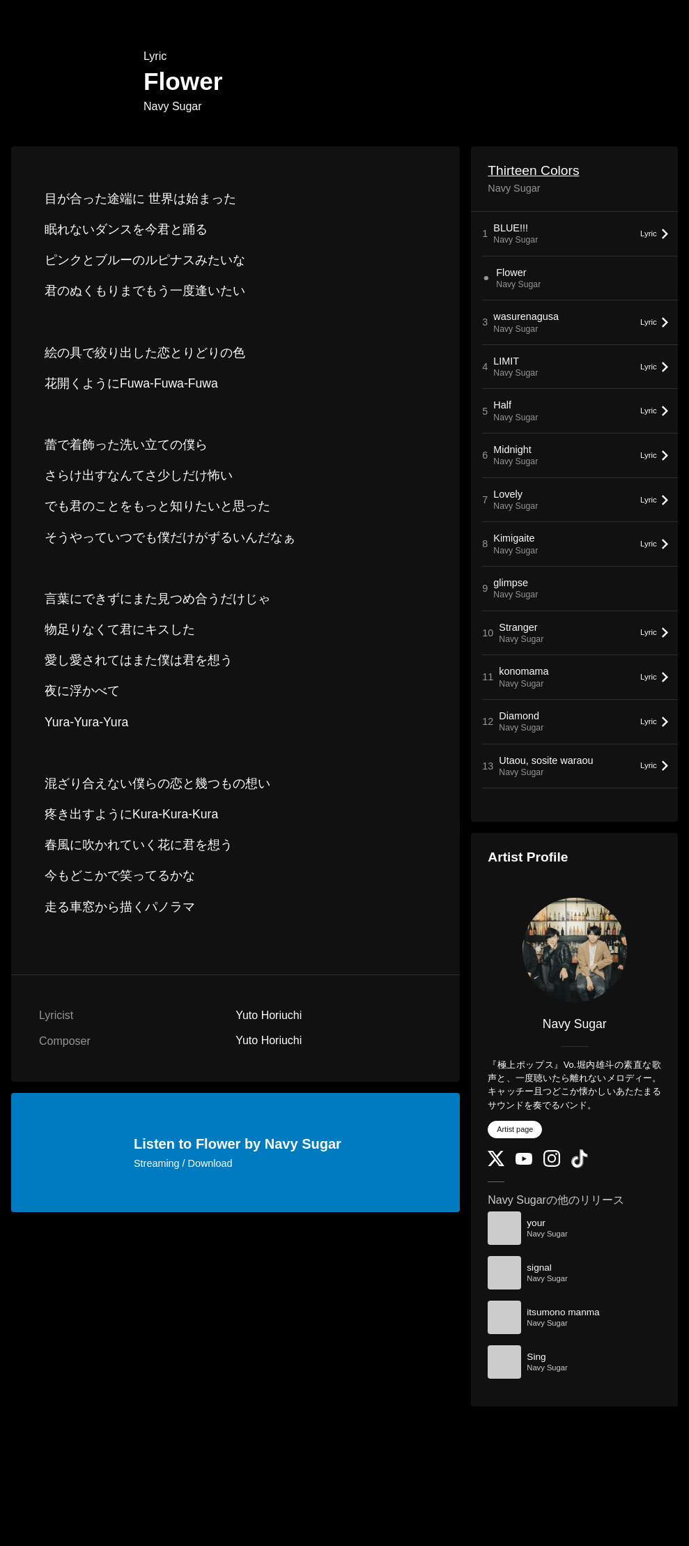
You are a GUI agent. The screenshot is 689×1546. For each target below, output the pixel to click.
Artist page (515, 1129)
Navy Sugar (173, 106)
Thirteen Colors (533, 170)
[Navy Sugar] (574, 950)
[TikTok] (579, 1165)
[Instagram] (551, 1163)
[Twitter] (496, 1163)
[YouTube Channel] (524, 1161)
